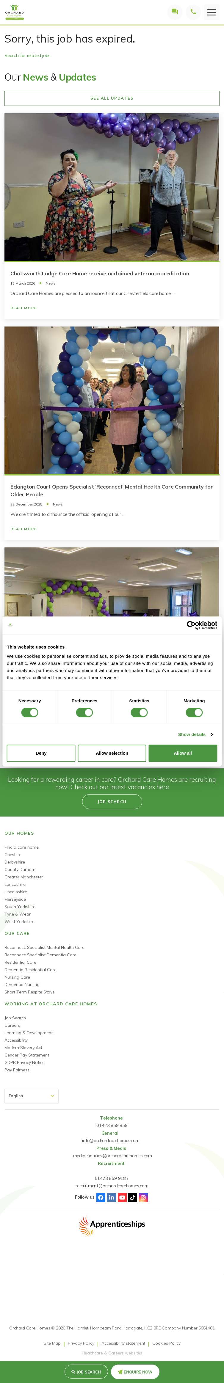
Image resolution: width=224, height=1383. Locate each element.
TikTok (132, 1197)
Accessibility (16, 1040)
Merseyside (15, 899)
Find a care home (21, 847)
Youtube (122, 1197)
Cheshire (12, 854)
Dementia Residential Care (30, 969)
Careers (12, 1025)
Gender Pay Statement (26, 1055)
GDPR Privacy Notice (24, 1062)
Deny (41, 753)
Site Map (52, 1343)
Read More (23, 308)
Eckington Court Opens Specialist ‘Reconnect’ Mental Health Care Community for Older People (111, 490)
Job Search (15, 1018)
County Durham (19, 869)
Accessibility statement (123, 1343)
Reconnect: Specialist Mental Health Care (44, 947)
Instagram (143, 1197)
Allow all (183, 753)
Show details (192, 734)
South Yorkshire (19, 906)
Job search (88, 1372)
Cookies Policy (166, 1343)
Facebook (100, 1197)
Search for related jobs (27, 55)
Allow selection (112, 753)
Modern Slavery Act (23, 1047)
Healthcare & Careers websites (112, 1353)
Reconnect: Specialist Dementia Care (40, 954)
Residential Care (20, 962)
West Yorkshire (19, 921)
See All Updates (112, 98)
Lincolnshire (15, 891)
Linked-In (111, 1197)
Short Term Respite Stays (29, 992)
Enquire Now (138, 1372)
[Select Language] (31, 1096)
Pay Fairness (16, 1070)
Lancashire (15, 884)
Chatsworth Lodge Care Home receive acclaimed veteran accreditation (99, 273)
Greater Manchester (23, 877)
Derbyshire (14, 862)
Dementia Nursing (22, 984)
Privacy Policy (81, 1343)
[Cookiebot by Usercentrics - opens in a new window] (191, 625)
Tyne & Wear (17, 914)
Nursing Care (17, 977)
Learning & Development (28, 1032)
